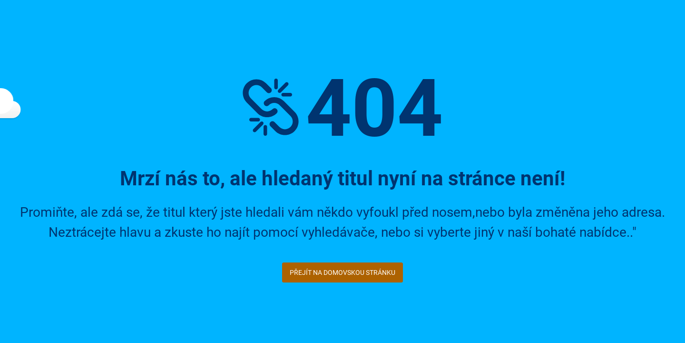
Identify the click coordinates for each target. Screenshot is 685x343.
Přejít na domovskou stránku (342, 272)
